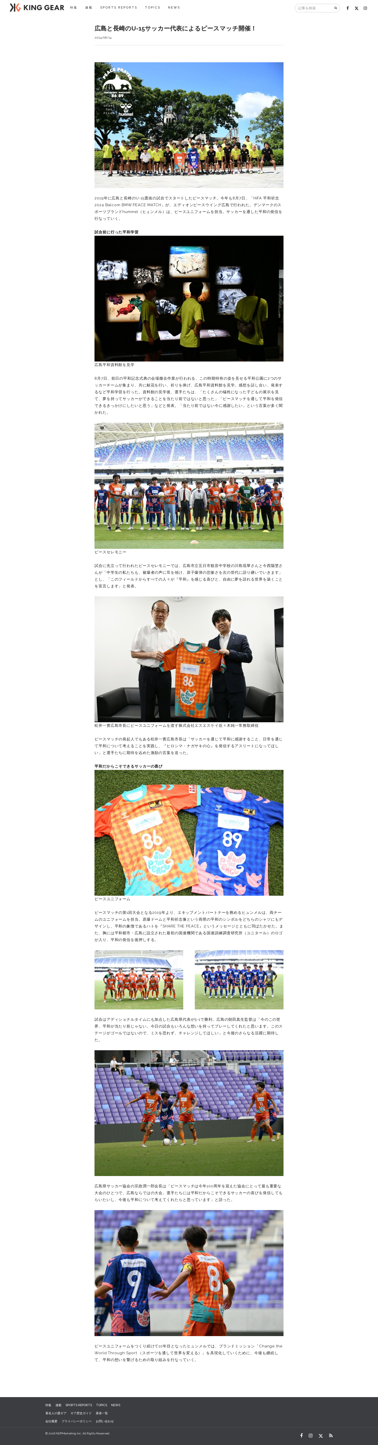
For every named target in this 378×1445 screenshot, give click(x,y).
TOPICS (153, 7)
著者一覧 (102, 1413)
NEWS (174, 7)
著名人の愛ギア (56, 1413)
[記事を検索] (313, 8)
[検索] (336, 8)
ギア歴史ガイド (81, 1413)
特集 (74, 7)
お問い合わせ (105, 1421)
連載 (89, 7)
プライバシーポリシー (76, 1421)
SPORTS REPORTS (118, 7)
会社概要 (51, 1421)
